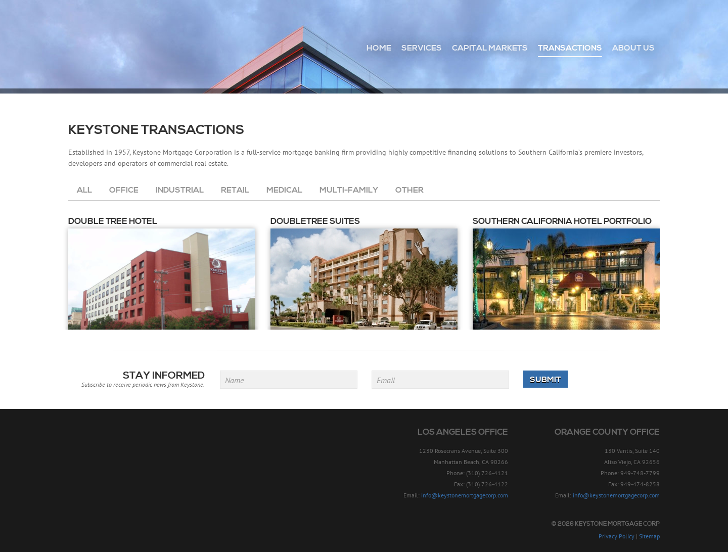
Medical (284, 190)
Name (234, 380)
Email (386, 380)
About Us (633, 48)
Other (409, 190)
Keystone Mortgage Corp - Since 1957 (123, 44)
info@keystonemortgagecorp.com (464, 495)
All (84, 190)
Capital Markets (490, 48)
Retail (235, 190)
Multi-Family (349, 190)
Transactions (570, 48)
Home (379, 48)
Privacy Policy (616, 536)
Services (421, 48)
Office (124, 190)
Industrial (180, 190)
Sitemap (649, 536)
